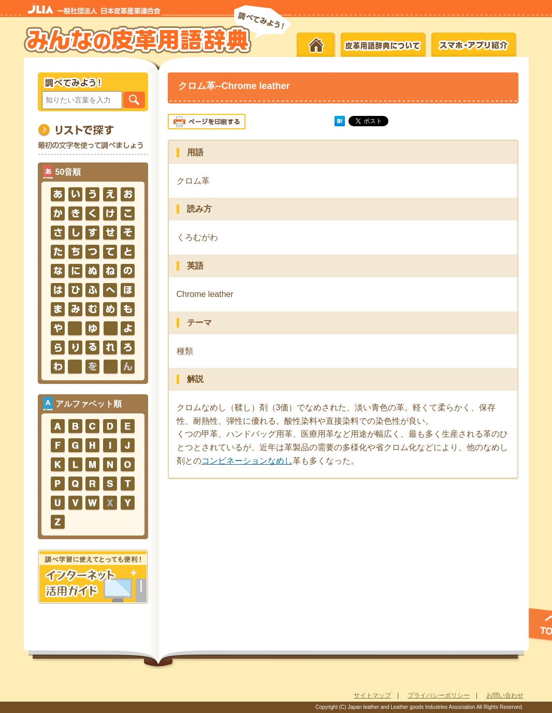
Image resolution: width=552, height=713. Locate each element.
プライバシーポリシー (439, 695)
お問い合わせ (505, 695)
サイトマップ (372, 695)
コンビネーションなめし (247, 460)
